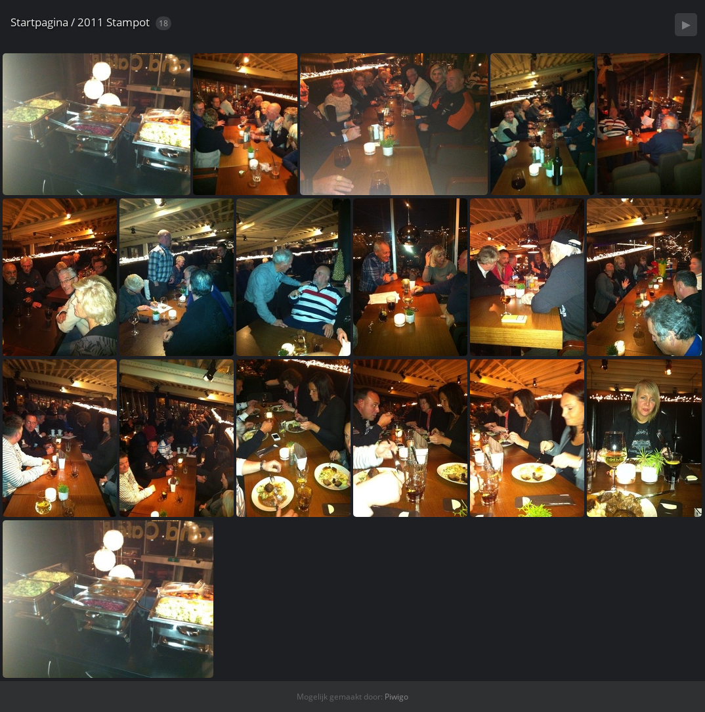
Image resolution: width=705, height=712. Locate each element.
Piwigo (396, 696)
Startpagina (39, 22)
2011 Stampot (113, 22)
